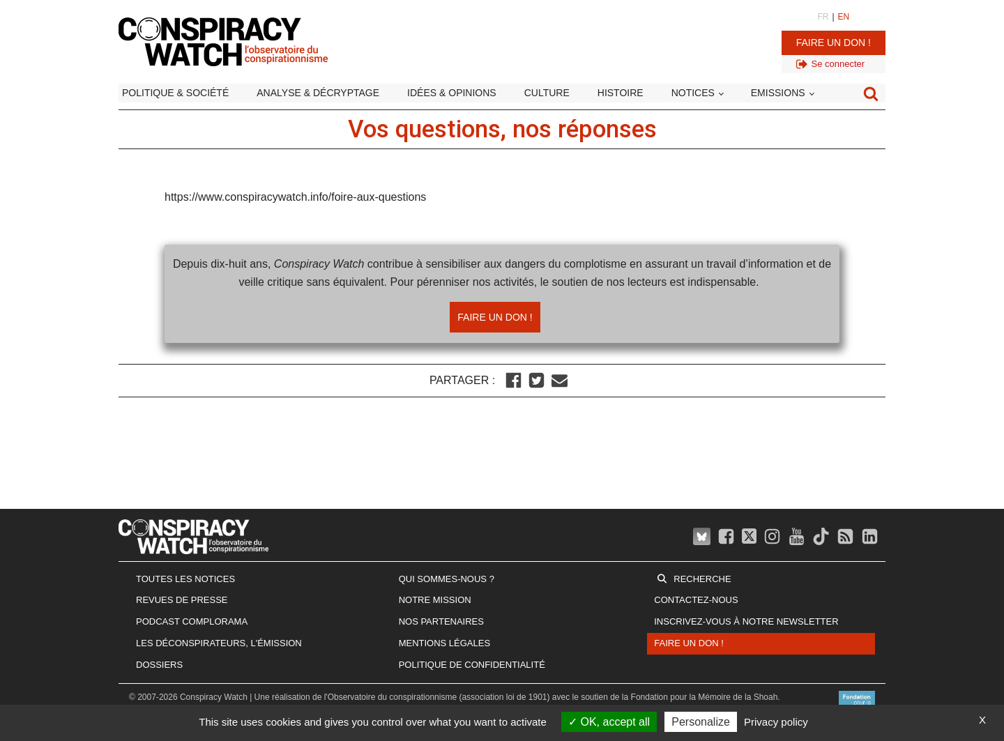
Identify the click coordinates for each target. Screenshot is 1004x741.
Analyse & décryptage (318, 92)
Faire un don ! (833, 42)
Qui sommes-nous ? (446, 579)
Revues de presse (182, 600)
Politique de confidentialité (472, 664)
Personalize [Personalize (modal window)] (700, 722)
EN (844, 17)
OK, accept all (609, 722)
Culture (547, 92)
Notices (693, 92)
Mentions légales (444, 643)
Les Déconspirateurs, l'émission (219, 643)
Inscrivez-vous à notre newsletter (746, 621)
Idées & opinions (451, 92)
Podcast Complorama (192, 621)
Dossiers (159, 664)
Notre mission (435, 600)
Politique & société (175, 92)
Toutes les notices (185, 579)
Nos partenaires (441, 621)
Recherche (702, 579)
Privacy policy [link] (776, 722)
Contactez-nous (696, 600)
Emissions (778, 92)
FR (822, 17)
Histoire (621, 92)
